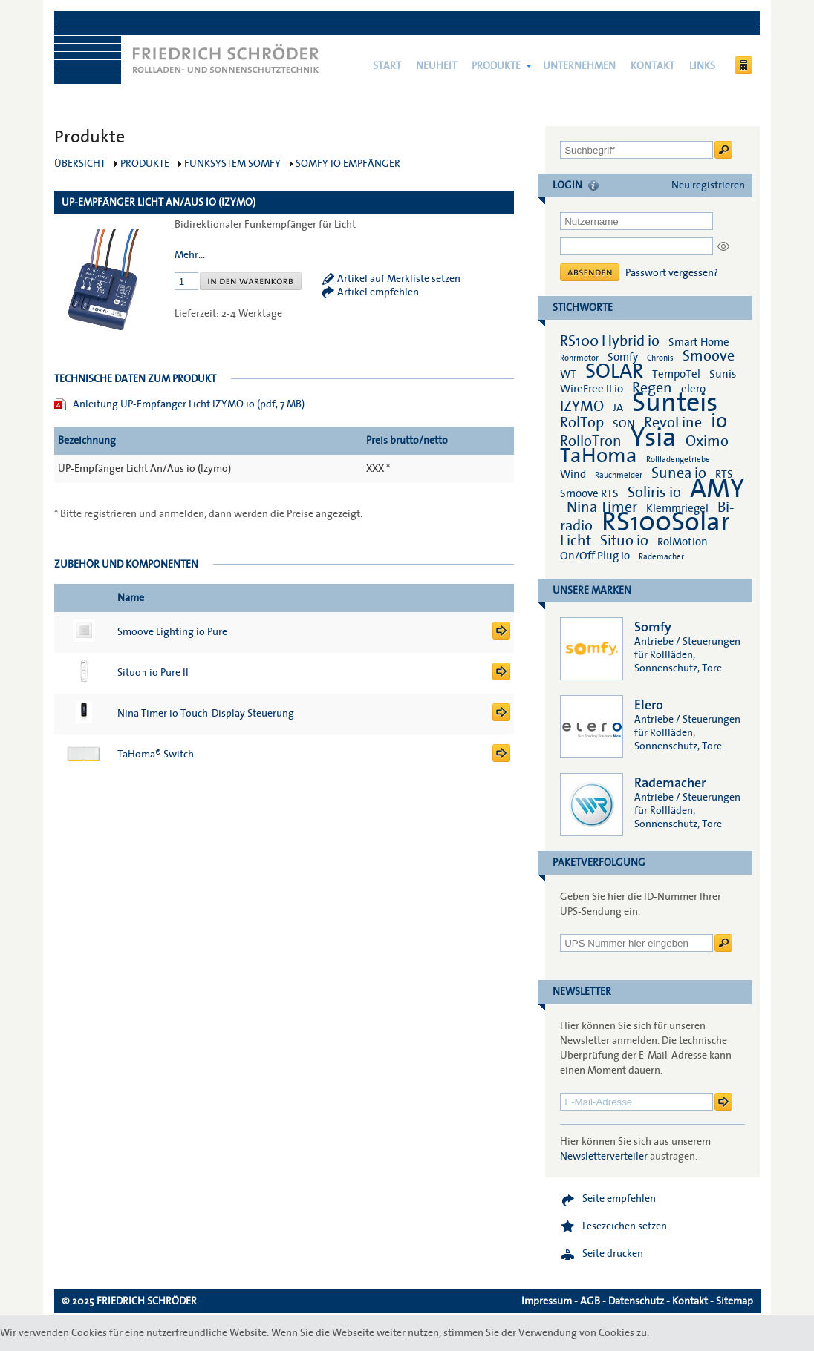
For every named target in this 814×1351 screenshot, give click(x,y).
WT (568, 374)
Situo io (624, 541)
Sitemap (734, 1301)
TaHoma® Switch (155, 754)
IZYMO (582, 406)
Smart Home (698, 342)
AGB (590, 1301)
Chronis (660, 358)
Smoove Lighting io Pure (172, 632)
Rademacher (661, 557)
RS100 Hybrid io (610, 341)
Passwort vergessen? (671, 273)
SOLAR (614, 371)
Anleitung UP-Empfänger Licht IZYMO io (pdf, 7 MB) (189, 404)
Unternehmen (579, 66)
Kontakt (652, 66)
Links (702, 66)
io (719, 421)
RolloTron (591, 441)
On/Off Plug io (595, 555)
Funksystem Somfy (232, 164)
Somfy (623, 357)
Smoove (709, 356)
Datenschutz (636, 1301)
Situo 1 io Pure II (153, 673)
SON (624, 423)
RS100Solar (666, 522)
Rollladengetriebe (678, 459)
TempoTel (676, 374)
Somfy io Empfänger (348, 164)
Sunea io (678, 473)
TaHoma (598, 456)
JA (619, 407)
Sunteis (674, 402)
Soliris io (654, 492)
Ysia (654, 437)
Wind (573, 474)
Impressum (546, 1301)
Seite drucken (612, 1254)
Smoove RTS (589, 493)
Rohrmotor (579, 358)
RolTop (582, 423)
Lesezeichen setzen (624, 1226)
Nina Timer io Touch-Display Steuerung (205, 714)
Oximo (707, 441)
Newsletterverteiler (604, 1157)
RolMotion (682, 541)
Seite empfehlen (619, 1199)
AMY (717, 488)
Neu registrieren (708, 185)
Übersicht (79, 164)
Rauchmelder (618, 475)
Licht (575, 541)
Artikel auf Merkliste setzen (398, 279)
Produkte (496, 66)
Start (387, 66)
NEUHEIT (436, 66)
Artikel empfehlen (378, 292)
